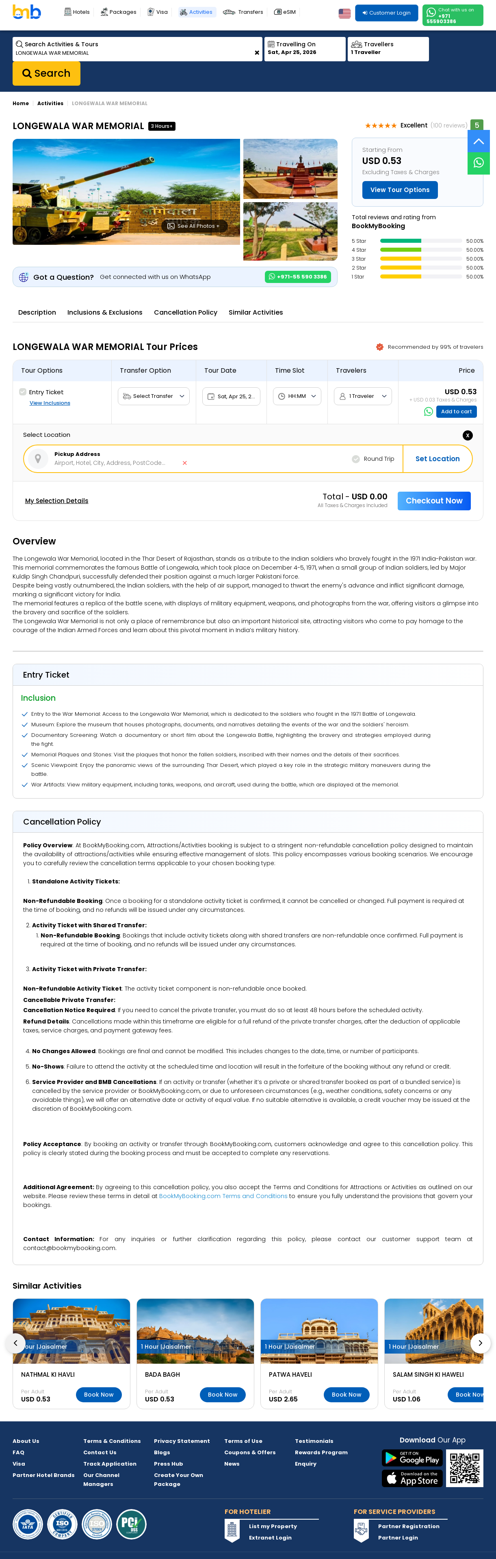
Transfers (250, 12)
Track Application (109, 1464)
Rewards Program (321, 1452)
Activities (200, 12)
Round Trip (373, 459)
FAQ (18, 1452)
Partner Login (398, 1538)
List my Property (273, 1526)
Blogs (162, 1452)
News (232, 1464)
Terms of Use (243, 1441)
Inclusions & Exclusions (105, 312)
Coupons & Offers (250, 1452)
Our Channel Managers (101, 1479)
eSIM (289, 12)
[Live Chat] (479, 158)
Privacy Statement (182, 1441)
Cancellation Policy (185, 312)
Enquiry (305, 1464)
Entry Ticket (41, 392)
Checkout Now (434, 500)
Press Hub (168, 1464)
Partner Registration (409, 1526)
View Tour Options (400, 190)
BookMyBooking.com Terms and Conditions (223, 1196)
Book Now (99, 1395)
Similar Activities (256, 312)
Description (37, 312)
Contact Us (100, 1452)
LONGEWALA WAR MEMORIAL (109, 103)
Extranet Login (270, 1538)
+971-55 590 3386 (298, 277)
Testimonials (314, 1441)
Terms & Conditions (112, 1441)
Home (21, 103)
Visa (162, 12)
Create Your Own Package (178, 1479)
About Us (26, 1441)
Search (46, 73)
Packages (123, 12)
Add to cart (456, 411)
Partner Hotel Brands (44, 1475)
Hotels (81, 12)
